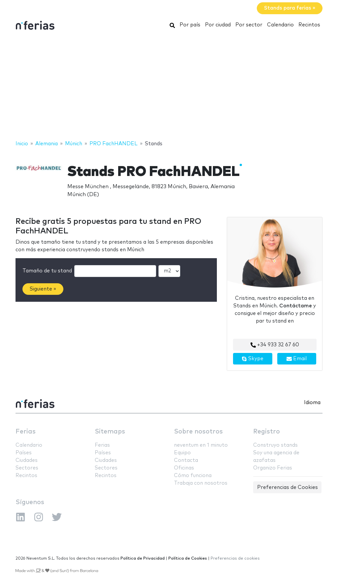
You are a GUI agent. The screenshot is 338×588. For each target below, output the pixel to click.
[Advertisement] (169, 87)
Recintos (309, 24)
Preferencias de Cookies (287, 487)
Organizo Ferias (272, 468)
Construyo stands (275, 445)
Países (24, 452)
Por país (190, 24)
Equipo (182, 452)
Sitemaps (110, 432)
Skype (252, 359)
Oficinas (184, 468)
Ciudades (27, 460)
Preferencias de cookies (235, 558)
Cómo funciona (193, 475)
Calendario (280, 24)
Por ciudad (218, 24)
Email (297, 359)
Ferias (26, 432)
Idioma (312, 402)
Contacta (186, 460)
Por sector (248, 24)
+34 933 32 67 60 (275, 345)
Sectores (27, 468)
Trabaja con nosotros (200, 483)
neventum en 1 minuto (201, 445)
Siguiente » (43, 289)
